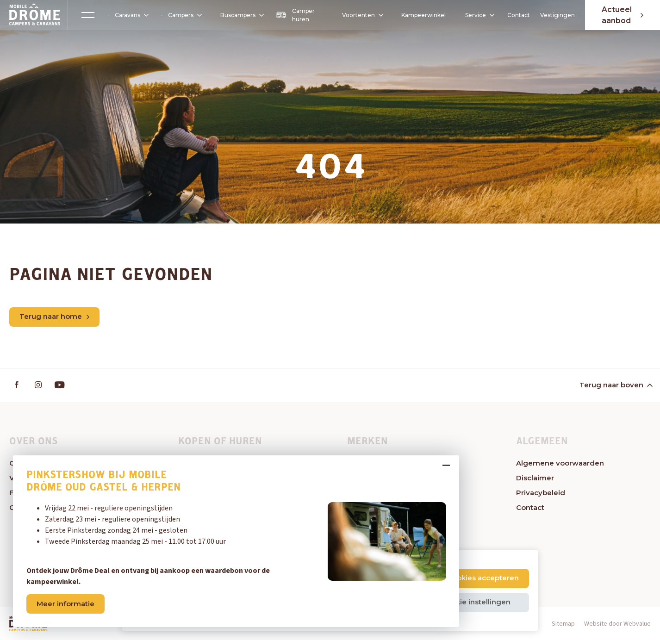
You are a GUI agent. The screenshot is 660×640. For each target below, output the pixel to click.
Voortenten (357, 15)
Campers (180, 15)
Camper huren (294, 15)
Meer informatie (67, 602)
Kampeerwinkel (421, 15)
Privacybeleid (540, 493)
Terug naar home (54, 316)
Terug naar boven (615, 385)
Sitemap (563, 624)
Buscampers (240, 15)
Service (477, 15)
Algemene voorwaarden (560, 463)
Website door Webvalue (617, 624)
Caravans (127, 15)
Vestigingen (555, 15)
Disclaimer (535, 478)
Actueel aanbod (621, 15)
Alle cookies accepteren (476, 577)
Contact (516, 15)
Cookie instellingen (475, 601)
